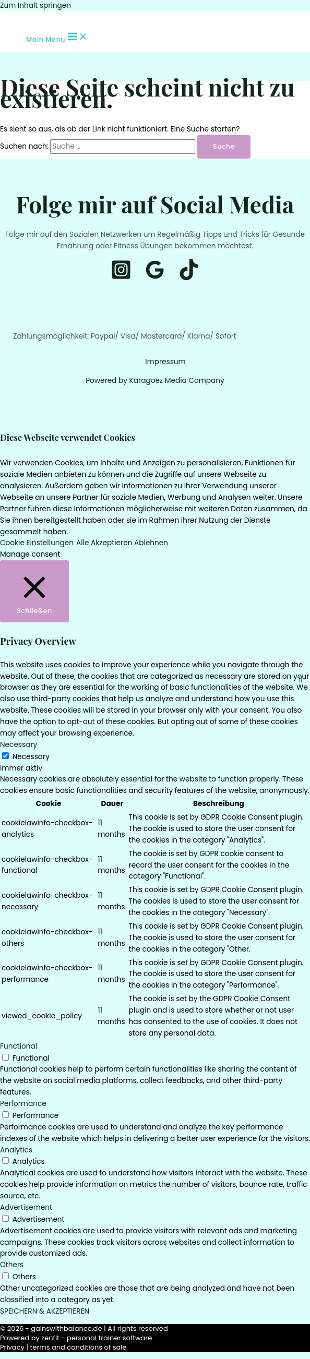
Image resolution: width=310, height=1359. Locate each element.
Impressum (165, 362)
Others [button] (11, 1265)
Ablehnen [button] (151, 543)
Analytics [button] (16, 1150)
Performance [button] (23, 1104)
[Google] (155, 278)
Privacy (12, 1347)
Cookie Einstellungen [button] (37, 543)
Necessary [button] (18, 745)
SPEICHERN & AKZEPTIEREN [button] (44, 1311)
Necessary (31, 757)
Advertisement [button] (26, 1207)
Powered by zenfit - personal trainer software (76, 1338)
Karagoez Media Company (176, 381)
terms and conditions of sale (78, 1347)
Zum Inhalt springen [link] (35, 5)
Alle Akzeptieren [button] (104, 543)
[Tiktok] (30, 19)
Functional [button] (18, 1046)
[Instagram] (15, 19)
